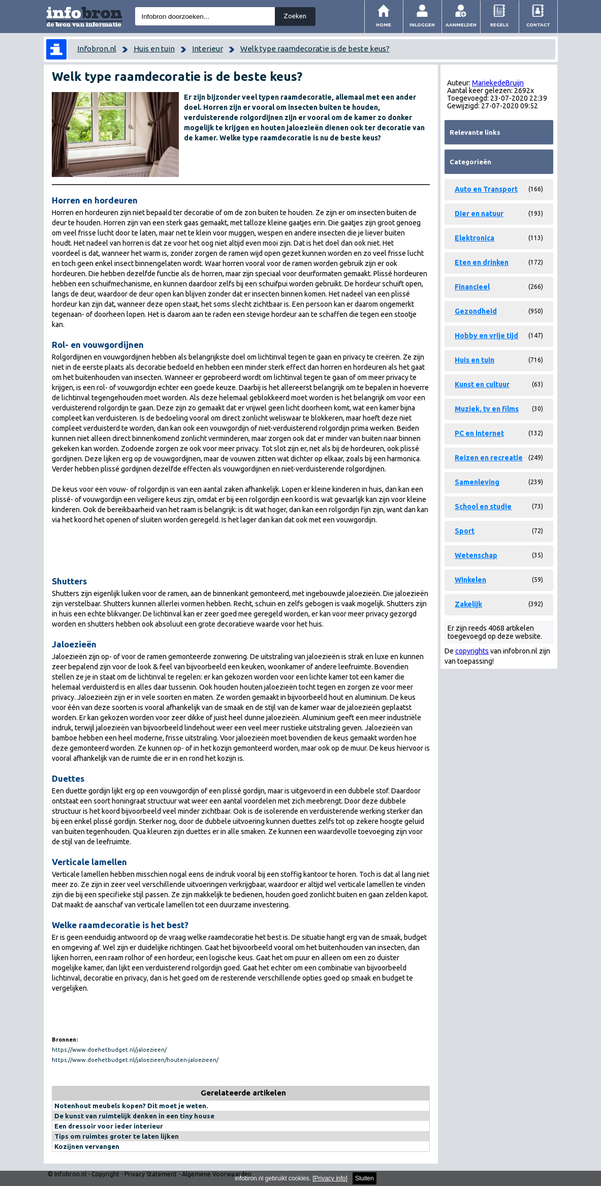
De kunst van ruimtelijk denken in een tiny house (134, 1115)
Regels (499, 24)
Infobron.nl (96, 48)
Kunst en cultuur (482, 384)
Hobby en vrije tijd (486, 336)
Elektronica (474, 238)
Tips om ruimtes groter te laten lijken (116, 1136)
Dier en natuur (479, 214)
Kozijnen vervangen (86, 1146)
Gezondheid (476, 311)
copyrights (472, 651)
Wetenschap (476, 555)
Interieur (207, 48)
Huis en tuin (154, 48)
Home (383, 24)
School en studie (483, 506)
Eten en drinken (482, 262)
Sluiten (364, 1178)
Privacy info (330, 1178)
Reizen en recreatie (489, 458)
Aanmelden (461, 24)
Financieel (472, 287)
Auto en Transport (486, 189)
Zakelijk (468, 604)
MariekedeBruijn (498, 83)
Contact (538, 24)
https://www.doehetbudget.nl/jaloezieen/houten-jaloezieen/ (135, 1060)
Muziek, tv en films (487, 409)
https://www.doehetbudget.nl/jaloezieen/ (109, 1050)
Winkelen (470, 580)
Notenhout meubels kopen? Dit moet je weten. (131, 1105)
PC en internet (479, 433)
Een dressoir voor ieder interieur (108, 1126)
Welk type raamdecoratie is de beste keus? (315, 48)
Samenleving (477, 482)
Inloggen (422, 24)
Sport (465, 531)
